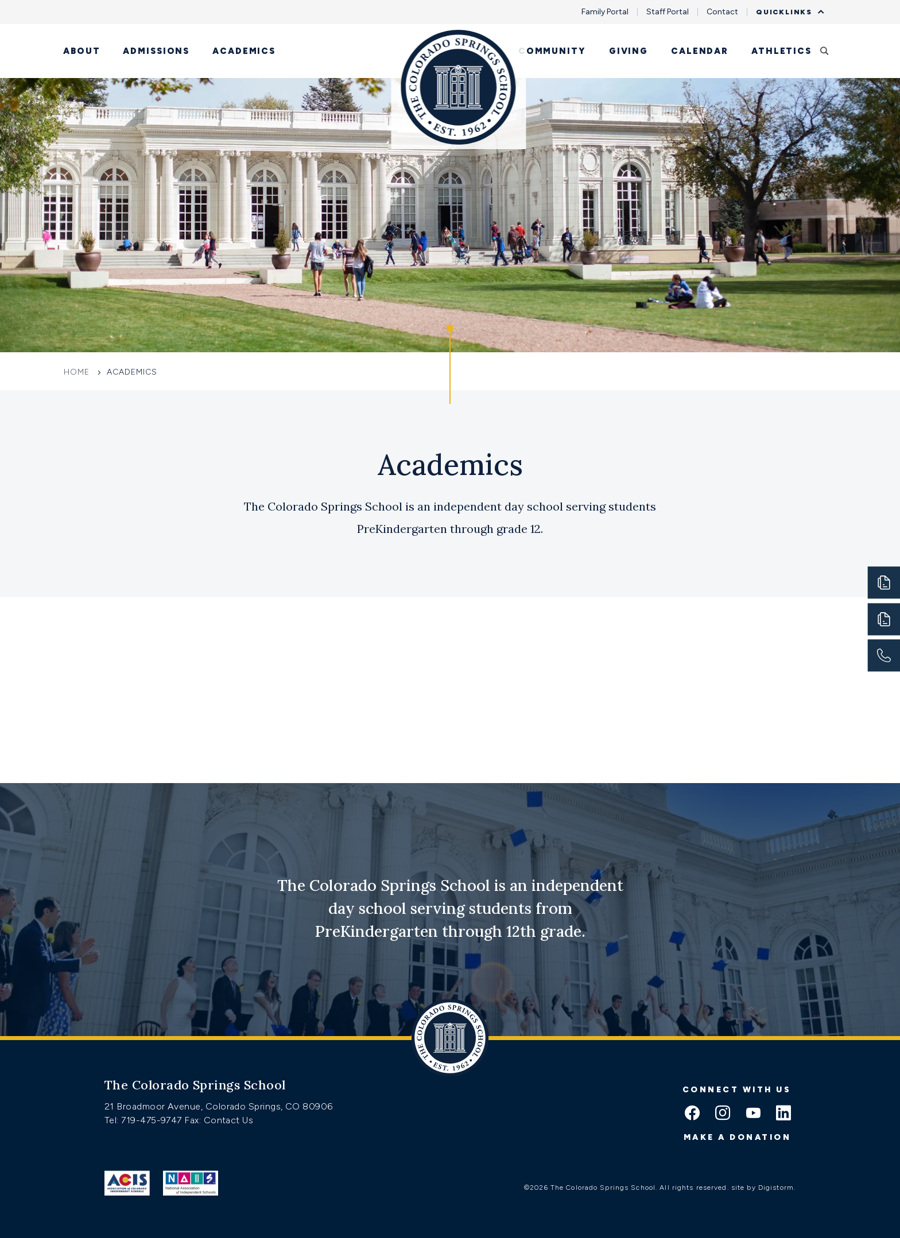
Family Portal (605, 12)
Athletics (781, 51)
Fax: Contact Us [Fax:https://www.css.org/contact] (218, 1120)
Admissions (156, 51)
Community (552, 51)
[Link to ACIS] (127, 1183)
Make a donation (738, 1137)
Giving (628, 51)
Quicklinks (787, 12)
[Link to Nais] (191, 1183)
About (81, 51)
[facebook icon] (692, 1114)
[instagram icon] (722, 1114)
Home (78, 372)
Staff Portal (667, 12)
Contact (722, 12)
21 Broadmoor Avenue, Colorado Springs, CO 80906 (218, 1106)
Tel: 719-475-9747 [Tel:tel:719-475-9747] (144, 1120)
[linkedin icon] (783, 1114)
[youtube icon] (753, 1114)
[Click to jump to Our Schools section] (450, 364)
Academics (244, 51)
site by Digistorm (762, 1188)
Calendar (699, 51)
